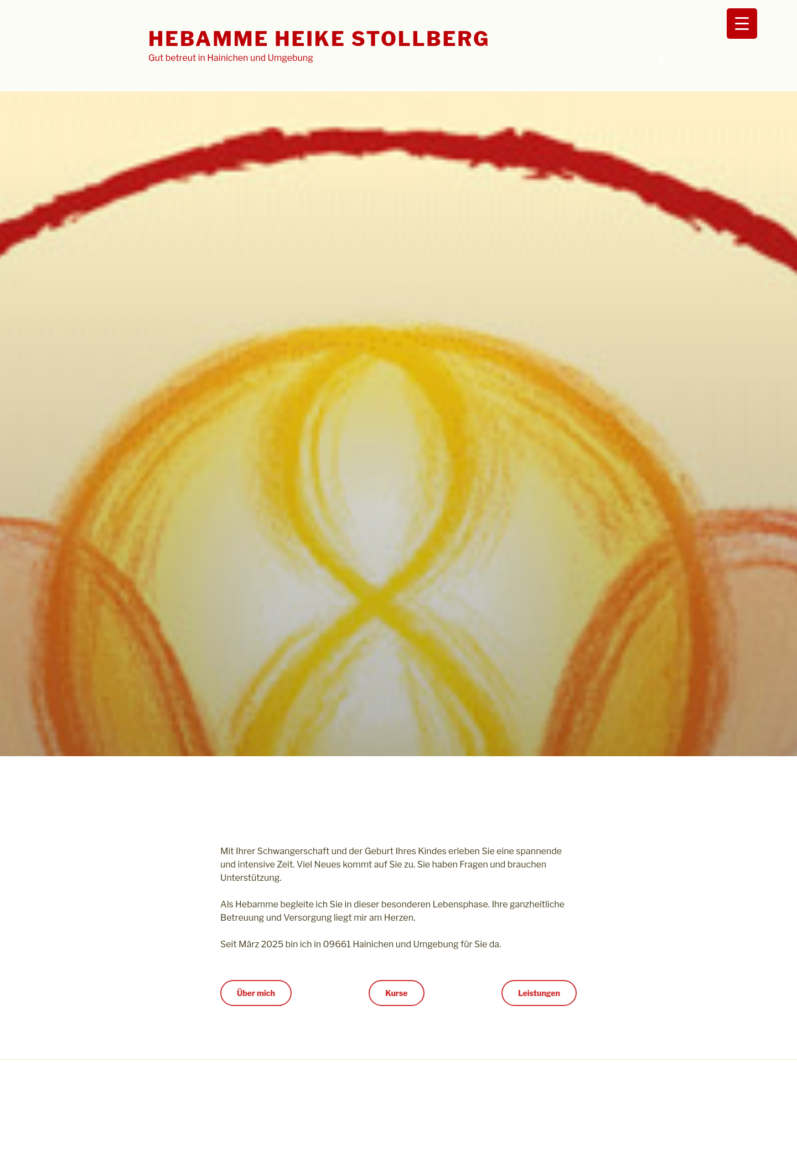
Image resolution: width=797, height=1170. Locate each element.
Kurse (396, 993)
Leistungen (539, 993)
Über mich (256, 993)
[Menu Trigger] (742, 23)
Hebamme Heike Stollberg (319, 39)
